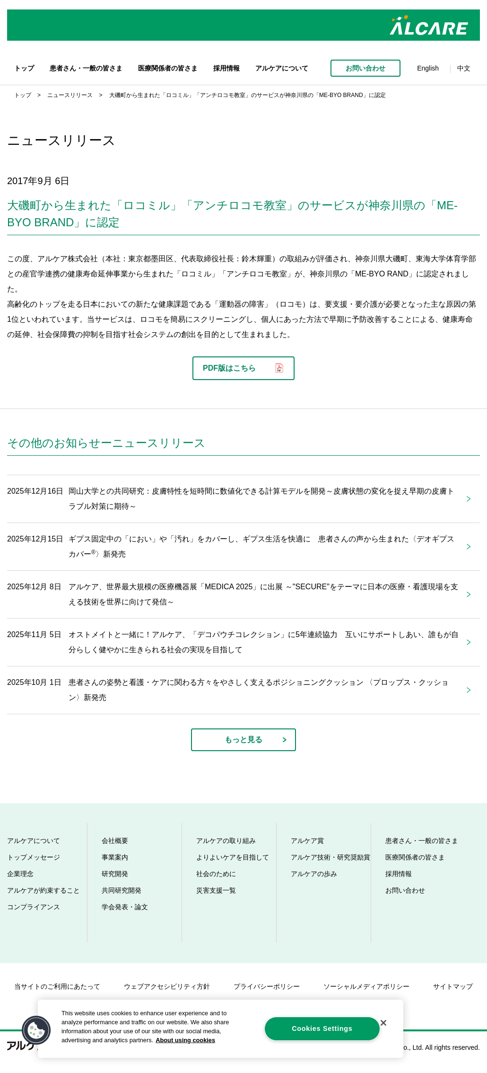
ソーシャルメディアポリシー (366, 986)
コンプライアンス (33, 907)
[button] (36, 1030)
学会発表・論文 (125, 907)
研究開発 (115, 874)
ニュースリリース (70, 95)
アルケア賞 (307, 840)
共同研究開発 (121, 890)
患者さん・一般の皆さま (86, 68)
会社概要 (115, 840)
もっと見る (243, 740)
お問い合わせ (365, 68)
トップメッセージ (33, 857)
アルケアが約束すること (43, 890)
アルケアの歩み (314, 874)
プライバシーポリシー (267, 986)
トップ (24, 68)
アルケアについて (281, 68)
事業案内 (115, 857)
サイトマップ (453, 986)
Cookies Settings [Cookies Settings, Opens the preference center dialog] (322, 1028)
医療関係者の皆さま (168, 68)
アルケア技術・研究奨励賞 (330, 857)
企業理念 (20, 874)
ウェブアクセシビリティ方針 (167, 986)
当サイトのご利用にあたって (57, 986)
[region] (220, 1029)
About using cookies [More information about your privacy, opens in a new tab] (185, 1040)
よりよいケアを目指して (232, 857)
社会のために (216, 874)
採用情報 (226, 68)
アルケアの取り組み (226, 840)
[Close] (383, 1022)
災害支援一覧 (216, 890)
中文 (463, 68)
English (428, 68)
